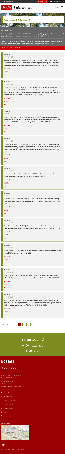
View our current (11, 47)
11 (23, 324)
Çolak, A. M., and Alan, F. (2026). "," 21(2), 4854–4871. (31, 42)
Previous (3, 324)
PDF (5, 75)
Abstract (7, 68)
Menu (59, 7)
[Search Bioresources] (55, 1)
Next (36, 324)
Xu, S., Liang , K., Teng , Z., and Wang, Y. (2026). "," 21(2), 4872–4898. (32, 35)
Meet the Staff (8, 397)
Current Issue (7, 393)
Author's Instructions (10, 400)
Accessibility (7, 416)
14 (31, 324)
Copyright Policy (8, 412)
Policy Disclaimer (8, 404)
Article (6, 72)
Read (32, 351)
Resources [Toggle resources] (41, 1)
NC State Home (8, 1)
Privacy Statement (9, 408)
